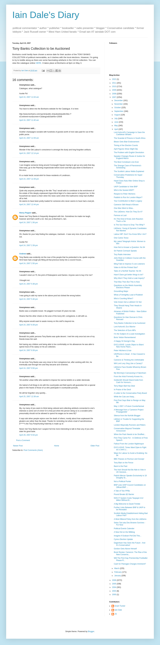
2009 (114, 90)
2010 (114, 86)
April (116, 129)
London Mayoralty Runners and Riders (129, 425)
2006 (114, 580)
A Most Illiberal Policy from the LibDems (130, 519)
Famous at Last (120, 215)
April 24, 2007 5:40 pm (28, 299)
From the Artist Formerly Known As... (129, 376)
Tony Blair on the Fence (123, 463)
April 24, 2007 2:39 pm (28, 245)
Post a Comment (23, 440)
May (116, 125)
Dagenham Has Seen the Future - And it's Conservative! (129, 544)
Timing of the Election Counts (126, 145)
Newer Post (18, 446)
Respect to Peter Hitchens (124, 194)
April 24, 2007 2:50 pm (28, 263)
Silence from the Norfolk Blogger (127, 416)
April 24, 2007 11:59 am (29, 138)
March (117, 568)
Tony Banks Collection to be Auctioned (129, 323)
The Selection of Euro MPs (125, 330)
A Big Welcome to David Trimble (127, 504)
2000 (114, 594)
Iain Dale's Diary (45, 15)
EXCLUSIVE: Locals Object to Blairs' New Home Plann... (129, 346)
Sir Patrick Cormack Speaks (125, 251)
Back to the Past (120, 466)
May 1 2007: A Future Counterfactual (129, 406)
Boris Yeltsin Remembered (125, 337)
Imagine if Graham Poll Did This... (127, 536)
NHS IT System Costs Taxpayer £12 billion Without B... (128, 499)
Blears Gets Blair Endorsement (126, 142)
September (119, 111)
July (116, 118)
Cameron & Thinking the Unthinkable (129, 360)
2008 (114, 94)
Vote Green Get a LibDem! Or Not (128, 302)
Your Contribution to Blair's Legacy (128, 201)
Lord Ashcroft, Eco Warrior (124, 327)
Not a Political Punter (122, 481)
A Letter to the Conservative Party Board (130, 393)
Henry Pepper (25, 213)
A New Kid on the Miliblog (124, 532)
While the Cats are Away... (124, 397)
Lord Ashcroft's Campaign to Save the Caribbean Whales (129, 133)
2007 (114, 97)
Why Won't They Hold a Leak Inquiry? (129, 278)
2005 (114, 584)
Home (56, 446)
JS (116, 614)
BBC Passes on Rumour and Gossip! (129, 459)
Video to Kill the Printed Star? (126, 267)
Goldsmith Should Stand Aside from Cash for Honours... (128, 381)
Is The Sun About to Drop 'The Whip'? (129, 225)
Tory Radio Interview (122, 254)
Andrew (22, 254)
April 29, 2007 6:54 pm (28, 435)
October (117, 107)
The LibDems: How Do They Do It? (128, 212)
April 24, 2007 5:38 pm (28, 284)
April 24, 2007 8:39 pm (28, 325)
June (116, 122)
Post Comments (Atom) (33, 450)
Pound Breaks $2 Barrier (124, 494)
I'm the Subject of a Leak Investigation (129, 334)
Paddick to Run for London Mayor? (128, 197)
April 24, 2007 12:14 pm (29, 153)
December (118, 100)
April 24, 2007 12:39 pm (29, 179)
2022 (114, 79)
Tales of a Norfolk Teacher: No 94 (127, 271)
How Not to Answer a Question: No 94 (129, 247)
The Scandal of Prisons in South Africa (129, 138)
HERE (38, 63)
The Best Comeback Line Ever (126, 162)
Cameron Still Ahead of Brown (126, 205)
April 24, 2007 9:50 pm (28, 368)
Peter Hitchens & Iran (122, 350)
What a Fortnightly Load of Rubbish (128, 295)
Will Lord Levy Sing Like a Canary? (128, 363)
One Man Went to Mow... (124, 208)
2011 (114, 83)
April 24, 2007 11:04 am (29, 97)
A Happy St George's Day (124, 341)
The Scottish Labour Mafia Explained (129, 171)
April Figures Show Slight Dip (126, 149)
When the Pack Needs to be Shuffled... (130, 434)
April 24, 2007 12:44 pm (29, 204)
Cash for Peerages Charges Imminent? (130, 564)
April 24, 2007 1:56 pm (28, 222)
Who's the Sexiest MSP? (124, 190)
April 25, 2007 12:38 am (29, 396)
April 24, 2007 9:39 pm (28, 350)
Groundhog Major (121, 291)
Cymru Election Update (123, 539)
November (118, 104)
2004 (114, 587)
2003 (114, 591)
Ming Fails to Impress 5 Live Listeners (129, 264)
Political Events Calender (124, 528)
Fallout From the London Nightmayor (129, 444)
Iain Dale (118, 610)
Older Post (94, 446)
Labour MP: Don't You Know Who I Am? (130, 234)
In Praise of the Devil (122, 390)
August (117, 115)
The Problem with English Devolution (129, 152)
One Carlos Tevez (121, 238)
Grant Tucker (120, 606)
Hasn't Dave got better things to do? (128, 275)
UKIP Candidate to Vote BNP (126, 187)
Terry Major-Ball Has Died (124, 386)
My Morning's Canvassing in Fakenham (130, 373)
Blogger (91, 631)
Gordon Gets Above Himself (125, 549)
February (118, 572)
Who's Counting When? (123, 298)
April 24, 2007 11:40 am (29, 120)
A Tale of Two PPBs (122, 491)
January (117, 576)
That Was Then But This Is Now (127, 282)
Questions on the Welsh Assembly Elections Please (128, 286)
